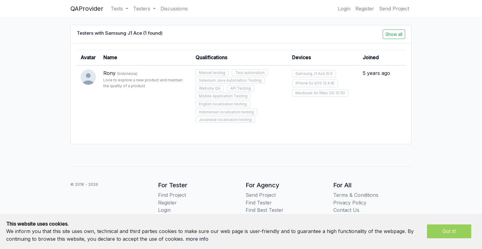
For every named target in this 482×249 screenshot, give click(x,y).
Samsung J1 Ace (310, 73)
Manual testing (212, 72)
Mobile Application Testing (223, 96)
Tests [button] (117, 9)
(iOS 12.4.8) (324, 83)
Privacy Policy (349, 203)
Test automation (250, 72)
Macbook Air (306, 93)
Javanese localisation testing (225, 119)
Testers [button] (142, 9)
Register (364, 9)
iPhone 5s (304, 83)
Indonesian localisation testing (226, 112)
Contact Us (346, 210)
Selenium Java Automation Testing (230, 80)
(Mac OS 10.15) (332, 93)
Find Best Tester (264, 210)
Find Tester (259, 203)
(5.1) (329, 73)
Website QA (209, 88)
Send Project (394, 9)
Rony (109, 73)
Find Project (172, 195)
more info (197, 239)
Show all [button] (393, 34)
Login (344, 9)
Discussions (174, 9)
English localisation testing (223, 104)
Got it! (449, 231)
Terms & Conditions (355, 195)
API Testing (240, 88)
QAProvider (86, 8)
